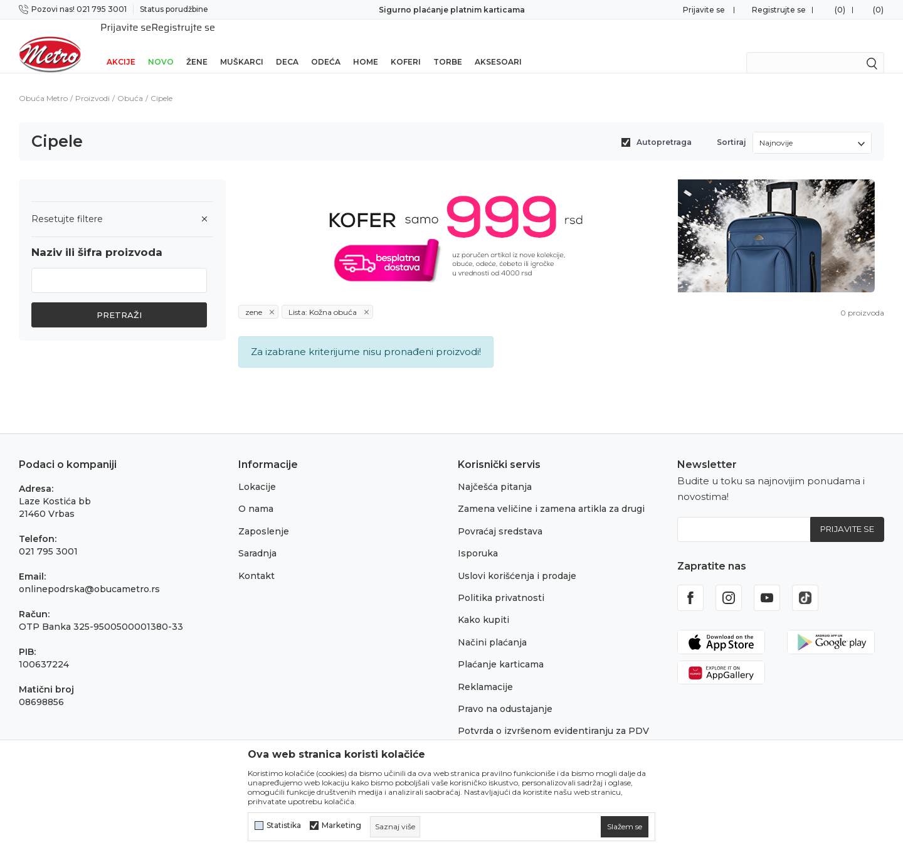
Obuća (130, 82)
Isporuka (478, 537)
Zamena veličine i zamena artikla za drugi (551, 492)
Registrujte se (779, 9)
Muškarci (241, 45)
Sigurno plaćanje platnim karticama (452, 9)
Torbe (447, 45)
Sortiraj (731, 125)
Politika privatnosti (501, 581)
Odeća (326, 45)
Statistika (284, 825)
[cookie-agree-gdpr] (624, 826)
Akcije (121, 45)
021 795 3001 (48, 535)
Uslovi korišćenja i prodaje (517, 559)
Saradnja (257, 537)
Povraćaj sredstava (500, 515)
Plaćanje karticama (501, 648)
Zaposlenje (263, 515)
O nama (255, 492)
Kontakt (256, 559)
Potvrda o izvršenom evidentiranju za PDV (553, 714)
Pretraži (119, 299)
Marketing (341, 825)
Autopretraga (664, 125)
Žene (197, 45)
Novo (161, 45)
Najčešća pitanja (495, 470)
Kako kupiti (483, 603)
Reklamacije (485, 670)
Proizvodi (92, 82)
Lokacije (257, 470)
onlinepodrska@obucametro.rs (89, 572)
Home (365, 45)
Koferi (406, 45)
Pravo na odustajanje (505, 692)
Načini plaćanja (492, 626)
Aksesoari (498, 45)
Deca (287, 45)
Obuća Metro (43, 82)
